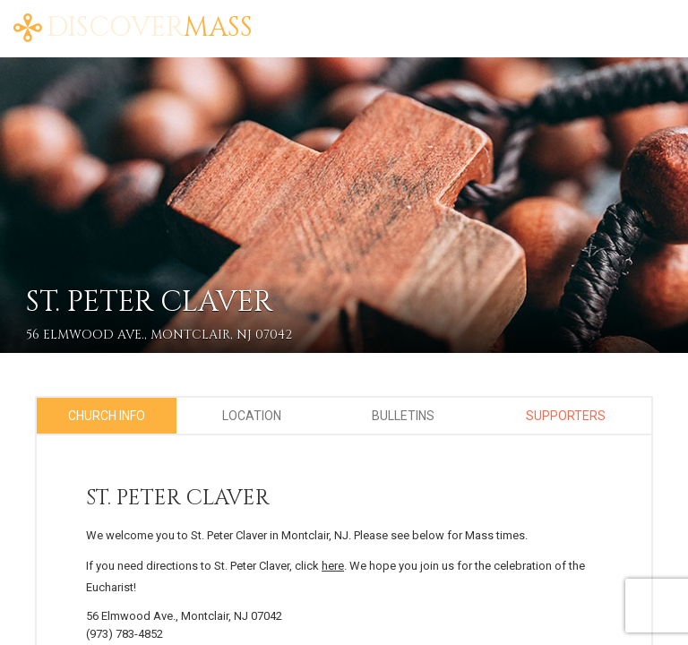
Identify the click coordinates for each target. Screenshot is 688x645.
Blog (403, 18)
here (333, 565)
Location (251, 415)
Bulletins (403, 415)
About (349, 18)
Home (292, 18)
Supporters (566, 415)
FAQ (448, 18)
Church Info (106, 415)
